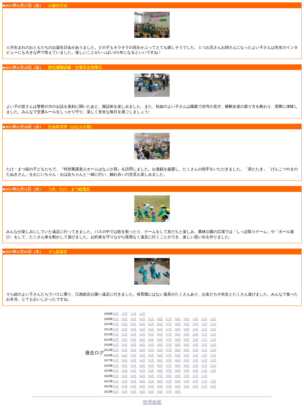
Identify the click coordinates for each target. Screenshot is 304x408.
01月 (116, 319)
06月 (160, 319)
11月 (133, 313)
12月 (142, 313)
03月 (133, 319)
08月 (178, 319)
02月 (125, 319)
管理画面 (152, 402)
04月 (142, 319)
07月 (169, 319)
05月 (151, 319)
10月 (125, 313)
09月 (116, 313)
